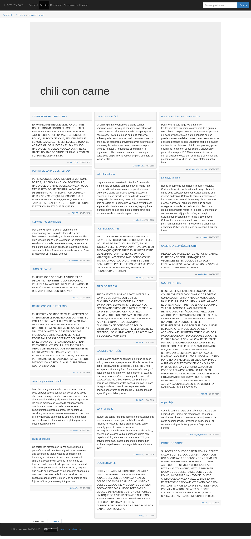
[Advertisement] (125, 57)
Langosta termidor (171, 177)
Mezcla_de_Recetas (199, 434)
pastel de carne (105, 408)
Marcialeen (74, 260)
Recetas (44, 5)
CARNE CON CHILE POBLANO (49, 306)
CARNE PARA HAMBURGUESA (49, 116)
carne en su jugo (41, 438)
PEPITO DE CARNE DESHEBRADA (51, 170)
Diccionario (56, 5)
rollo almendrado (106, 174)
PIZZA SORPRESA (107, 286)
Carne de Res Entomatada (46, 221)
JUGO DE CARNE (42, 269)
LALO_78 (74, 162)
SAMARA (74, 488)
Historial (83, 5)
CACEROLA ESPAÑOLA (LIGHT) (179, 245)
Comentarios (70, 5)
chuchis (139, 220)
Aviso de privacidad (71, 529)
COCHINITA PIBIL (106, 463)
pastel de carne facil (107, 116)
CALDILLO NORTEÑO (109, 350)
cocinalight (203, 274)
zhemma (204, 237)
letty (141, 516)
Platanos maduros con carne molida (180, 116)
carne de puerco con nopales (47, 381)
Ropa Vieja (167, 402)
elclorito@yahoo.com (198, 169)
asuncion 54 (137, 166)
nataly (76, 430)
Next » (55, 521)
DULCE (75, 213)
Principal (33, 5)
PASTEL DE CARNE (108, 228)
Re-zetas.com (13, 5)
